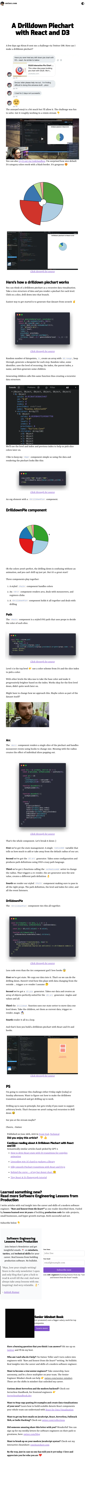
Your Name (46, 1249)
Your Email (46, 1259)
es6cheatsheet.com (39, 1445)
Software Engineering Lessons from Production (21, 1240)
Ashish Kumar (11, 1292)
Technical (54, 1134)
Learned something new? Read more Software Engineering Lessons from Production (39, 1196)
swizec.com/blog (32, 1434)
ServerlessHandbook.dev (19, 1395)
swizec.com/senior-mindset (58, 1378)
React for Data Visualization (59, 1409)
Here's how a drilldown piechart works (37, 282)
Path (9, 614)
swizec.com (11, 3)
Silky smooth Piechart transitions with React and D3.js (38, 1167)
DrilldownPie (14, 901)
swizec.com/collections (53, 1420)
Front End (44, 1134)
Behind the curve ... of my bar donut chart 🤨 (33, 1172)
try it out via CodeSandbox (32, 161)
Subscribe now (64, 1270)
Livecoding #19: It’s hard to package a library (33, 1161)
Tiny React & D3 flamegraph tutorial (29, 1177)
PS (8, 1086)
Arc (8, 740)
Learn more (42, 1328)
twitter (10, 1350)
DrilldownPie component (26, 510)
